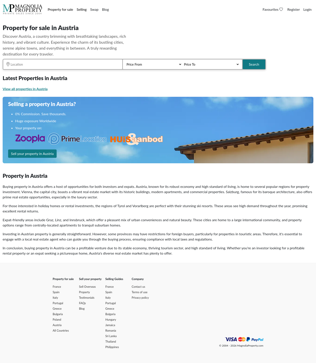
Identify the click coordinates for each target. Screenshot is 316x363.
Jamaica (110, 325)
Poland (57, 319)
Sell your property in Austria (32, 153)
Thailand (110, 341)
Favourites (273, 9)
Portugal (58, 303)
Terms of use (139, 292)
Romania (110, 330)
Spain (56, 292)
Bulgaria (58, 314)
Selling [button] (82, 9)
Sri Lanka (111, 336)
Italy (55, 297)
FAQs (82, 303)
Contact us (138, 286)
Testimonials (86, 297)
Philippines (112, 347)
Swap (94, 9)
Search (254, 64)
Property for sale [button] (60, 9)
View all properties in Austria (25, 89)
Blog (105, 9)
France (57, 286)
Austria (57, 325)
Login (307, 9)
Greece (57, 308)
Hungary (110, 319)
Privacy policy (140, 297)
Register (293, 9)
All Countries (61, 330)
